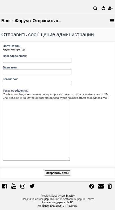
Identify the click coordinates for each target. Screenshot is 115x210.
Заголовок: (10, 79)
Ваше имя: (10, 67)
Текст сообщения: (15, 90)
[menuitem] (95, 9)
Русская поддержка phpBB (57, 202)
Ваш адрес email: (15, 56)
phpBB (48, 198)
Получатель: (11, 46)
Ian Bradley (68, 195)
